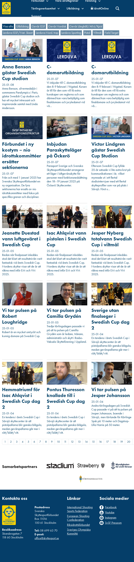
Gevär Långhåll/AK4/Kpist (85, 26)
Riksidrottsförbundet (78, 525)
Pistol (87, 33)
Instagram (110, 517)
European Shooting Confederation (78, 518)
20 (128, 442)
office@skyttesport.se (47, 538)
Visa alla (8, 26)
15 (93, 442)
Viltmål (97, 33)
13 (79, 442)
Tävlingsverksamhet (45, 8)
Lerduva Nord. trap (47, 33)
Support (36, 16)
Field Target (111, 33)
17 (107, 442)
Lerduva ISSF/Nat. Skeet (18, 33)
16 (100, 442)
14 (86, 442)
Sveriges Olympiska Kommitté (79, 531)
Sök (118, 8)
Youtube (109, 512)
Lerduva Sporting (71, 33)
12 (72, 442)
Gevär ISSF (38, 26)
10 (58, 442)
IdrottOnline (101, 8)
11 (65, 442)
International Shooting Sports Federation (80, 509)
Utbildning (75, 8)
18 (114, 442)
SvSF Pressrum (113, 523)
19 (121, 442)
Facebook (111, 507)
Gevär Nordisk (57, 26)
